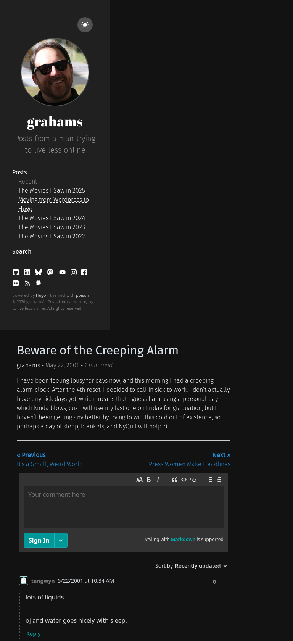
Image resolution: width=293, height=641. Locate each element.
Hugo (41, 295)
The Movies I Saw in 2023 (51, 227)
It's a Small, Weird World (50, 459)
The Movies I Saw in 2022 (51, 236)
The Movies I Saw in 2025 (51, 190)
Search (21, 251)
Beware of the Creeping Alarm (98, 350)
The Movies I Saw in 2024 (51, 218)
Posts (19, 172)
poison (82, 295)
